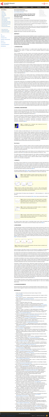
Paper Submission (4, 19)
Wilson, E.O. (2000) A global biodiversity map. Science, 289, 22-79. (26, 366)
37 (22, 155)
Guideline (3, 16)
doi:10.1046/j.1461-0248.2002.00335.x (23, 409)
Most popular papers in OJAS (6, 22)
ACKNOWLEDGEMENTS (5, 44)
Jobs (46, 7)
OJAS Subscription (4, 20)
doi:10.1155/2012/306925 (20, 347)
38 (18, 157)
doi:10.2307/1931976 (19, 296)
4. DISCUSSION (17, 225)
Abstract (40, 9)
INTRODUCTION (4, 37)
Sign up (33, 415)
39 (20, 264)
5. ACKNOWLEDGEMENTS (20, 284)
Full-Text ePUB (41, 13)
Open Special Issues (4, 29)
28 (45, 93)
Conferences (24, 7)
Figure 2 (33, 168)
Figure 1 (25, 121)
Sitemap (26, 413)
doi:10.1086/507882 (38, 406)
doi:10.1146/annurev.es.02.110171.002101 (25, 350)
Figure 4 (35, 196)
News (32, 7)
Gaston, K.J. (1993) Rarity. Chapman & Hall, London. (24, 302)
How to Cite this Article (42, 15)
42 (19, 270)
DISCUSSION (3, 42)
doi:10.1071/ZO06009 (22, 325)
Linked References (42, 14)
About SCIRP (22, 413)
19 (24, 72)
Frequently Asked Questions (5, 26)
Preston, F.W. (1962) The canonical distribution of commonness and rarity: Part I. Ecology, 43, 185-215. (31, 295)
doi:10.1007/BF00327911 (30, 352)
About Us (39, 7)
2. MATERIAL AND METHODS (20, 107)
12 (38, 59)
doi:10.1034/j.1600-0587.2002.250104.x (30, 317)
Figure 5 (43, 222)
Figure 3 (29, 170)
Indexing (2, 11)
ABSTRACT (16, 33)
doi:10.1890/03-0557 (38, 381)
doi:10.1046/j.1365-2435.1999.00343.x (32, 322)
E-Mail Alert (3, 415)
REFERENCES (17, 290)
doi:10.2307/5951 (44, 304)
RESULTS (2, 41)
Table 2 (32, 196)
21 (23, 91)
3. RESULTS (16, 160)
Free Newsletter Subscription (5, 21)
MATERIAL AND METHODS (5, 39)
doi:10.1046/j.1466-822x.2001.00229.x (33, 315)
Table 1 (26, 170)
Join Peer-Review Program (11, 415)
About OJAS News (4, 25)
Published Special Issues (5, 30)
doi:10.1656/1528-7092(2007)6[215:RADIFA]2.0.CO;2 (28, 344)
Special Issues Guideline (5, 31)
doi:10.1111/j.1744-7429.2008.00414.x (34, 337)
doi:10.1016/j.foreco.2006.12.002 (23, 340)
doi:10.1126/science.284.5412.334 (28, 298)
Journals (10, 7)
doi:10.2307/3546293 (25, 365)
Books (18, 7)
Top (1, 34)
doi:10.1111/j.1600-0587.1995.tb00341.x (25, 312)
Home (3, 7)
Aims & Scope (3, 14)
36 (23, 152)
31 (34, 113)
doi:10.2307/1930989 (19, 294)
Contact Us (28, 413)
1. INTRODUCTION (18, 46)
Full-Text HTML (41, 12)
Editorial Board (3, 15)
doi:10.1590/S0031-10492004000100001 (23, 358)
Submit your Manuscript (40, 415)
